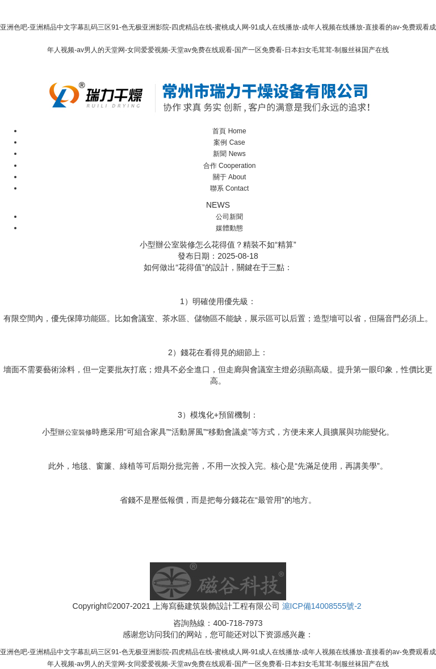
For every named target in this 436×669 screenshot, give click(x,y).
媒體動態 (229, 228)
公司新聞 (229, 217)
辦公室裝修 (75, 432)
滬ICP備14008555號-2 (322, 606)
